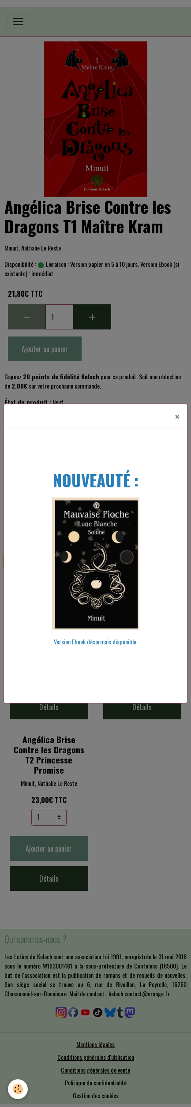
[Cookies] (18, 1089)
